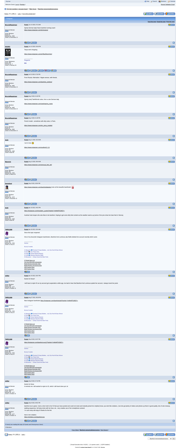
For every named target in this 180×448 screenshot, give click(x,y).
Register (22, 4)
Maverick (8, 162)
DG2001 (7, 47)
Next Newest (104, 430)
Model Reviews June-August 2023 (33, 265)
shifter (7, 276)
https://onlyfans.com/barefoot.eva (34, 417)
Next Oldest (75, 430)
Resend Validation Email (168, 4)
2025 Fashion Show (29, 269)
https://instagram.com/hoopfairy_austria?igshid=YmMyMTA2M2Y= (44, 211)
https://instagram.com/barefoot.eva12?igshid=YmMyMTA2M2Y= (43, 342)
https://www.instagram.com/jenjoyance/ (36, 30)
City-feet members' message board (17, 9)
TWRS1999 (8, 229)
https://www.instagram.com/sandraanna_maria (38, 104)
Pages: (6, 13)
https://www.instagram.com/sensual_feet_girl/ (38, 165)
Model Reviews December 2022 (32, 264)
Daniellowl (8, 183)
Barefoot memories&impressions (48, 9)
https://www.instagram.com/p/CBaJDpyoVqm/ (38, 54)
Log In (17, 4)
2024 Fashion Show (29, 267)
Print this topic (171, 21)
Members (163, 1)
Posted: (26, 24)
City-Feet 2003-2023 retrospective (33, 262)
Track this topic (152, 21)
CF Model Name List (29, 260)
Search (155, 1)
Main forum (33, 9)
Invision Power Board (86, 447)
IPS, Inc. (103, 447)
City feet (8, 1)
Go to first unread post (28, 13)
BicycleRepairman (11, 25)
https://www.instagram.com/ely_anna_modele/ (38, 125)
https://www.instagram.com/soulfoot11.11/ (37, 147)
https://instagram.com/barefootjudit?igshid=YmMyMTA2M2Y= (59, 300)
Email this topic (161, 21)
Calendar (172, 1)
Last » (19, 13)
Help (148, 1)
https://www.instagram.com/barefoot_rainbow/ (38, 82)
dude (6, 140)
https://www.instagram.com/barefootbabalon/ (37, 187)
